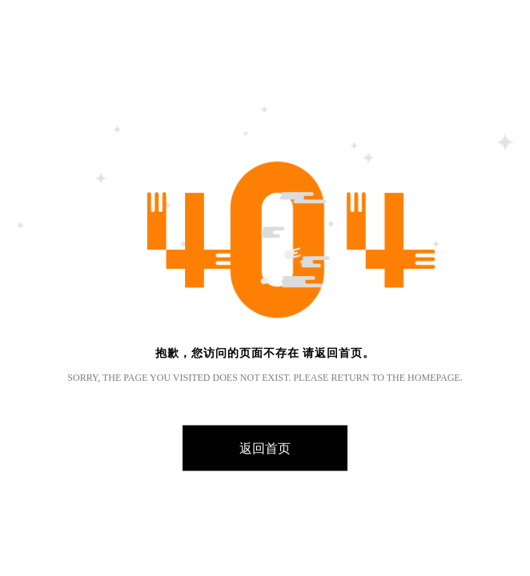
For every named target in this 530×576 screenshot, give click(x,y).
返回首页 (265, 447)
